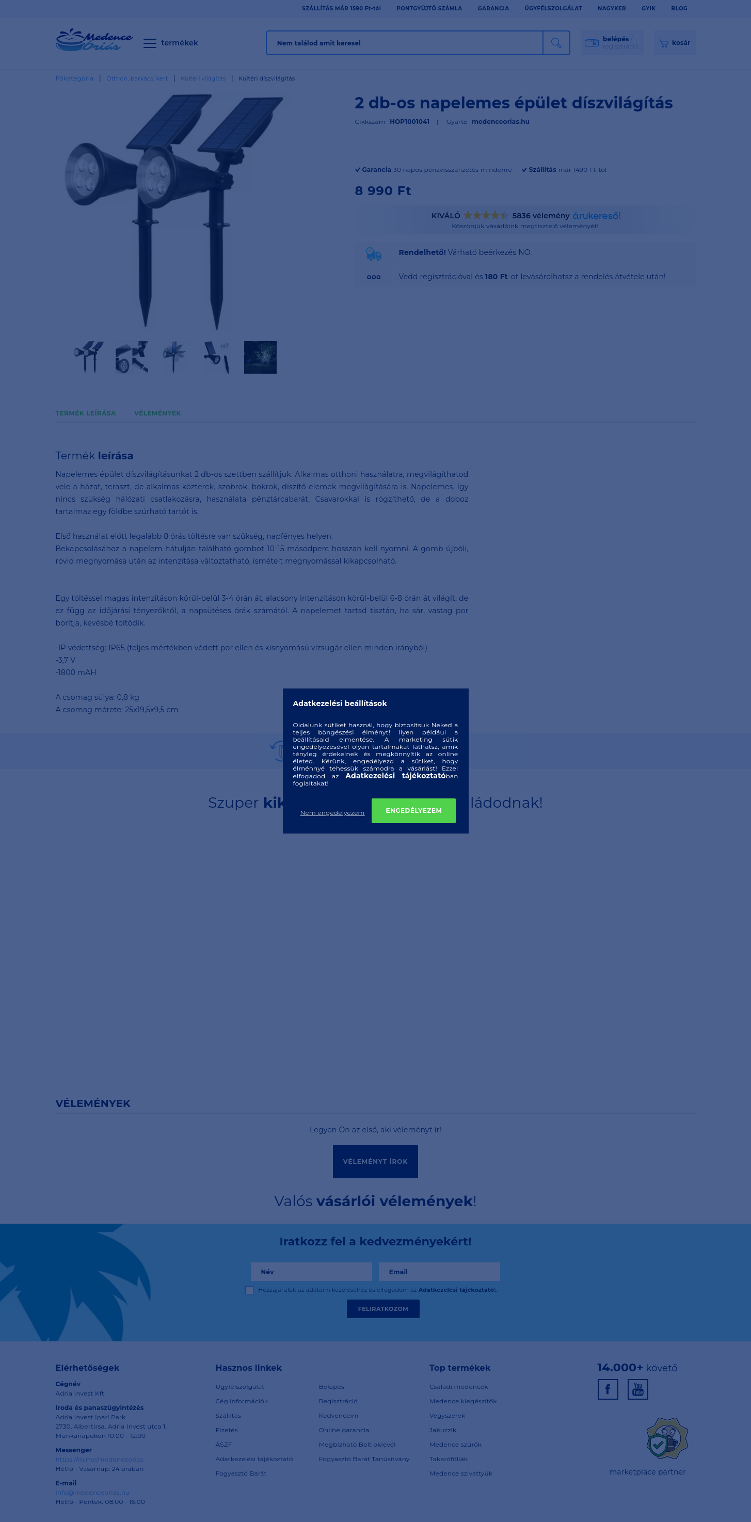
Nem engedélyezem (332, 812)
